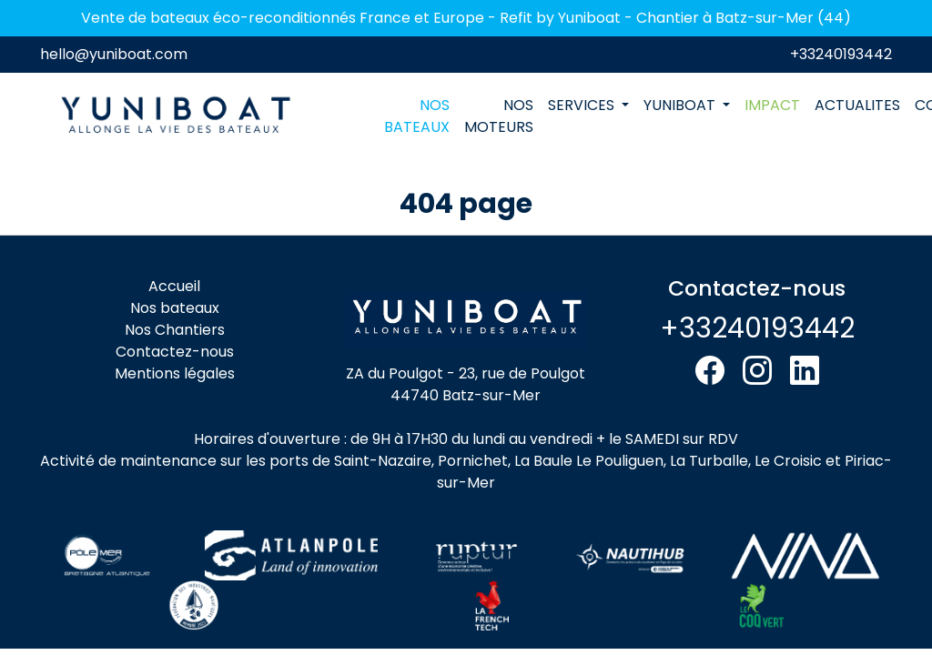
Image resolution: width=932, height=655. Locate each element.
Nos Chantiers (175, 329)
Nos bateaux (174, 307)
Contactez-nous (175, 351)
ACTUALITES (857, 105)
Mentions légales (175, 373)
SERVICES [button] (583, 105)
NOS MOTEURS (498, 116)
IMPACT (772, 105)
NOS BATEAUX (417, 116)
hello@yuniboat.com (113, 54)
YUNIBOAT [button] (681, 105)
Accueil (174, 286)
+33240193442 (841, 54)
